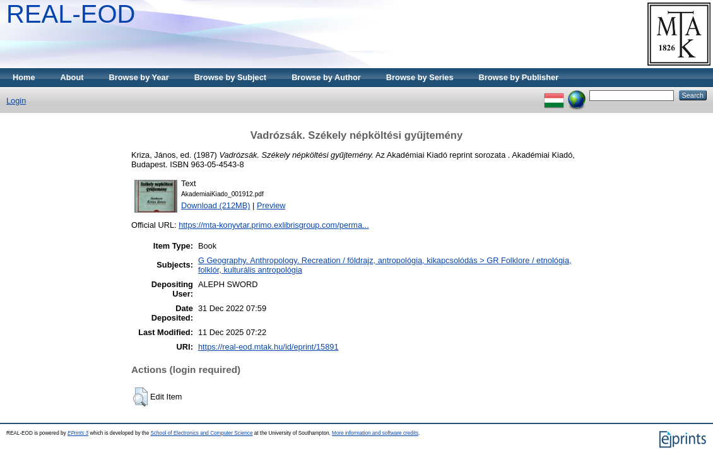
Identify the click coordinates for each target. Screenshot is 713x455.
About (72, 77)
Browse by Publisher (519, 77)
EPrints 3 (78, 433)
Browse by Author (326, 77)
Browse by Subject (230, 77)
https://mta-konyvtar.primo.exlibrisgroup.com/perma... (274, 225)
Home (24, 77)
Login (16, 100)
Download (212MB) (215, 205)
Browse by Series (420, 77)
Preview (271, 205)
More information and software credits (375, 433)
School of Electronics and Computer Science (201, 433)
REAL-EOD (71, 14)
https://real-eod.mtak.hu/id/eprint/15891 (268, 347)
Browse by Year (139, 77)
